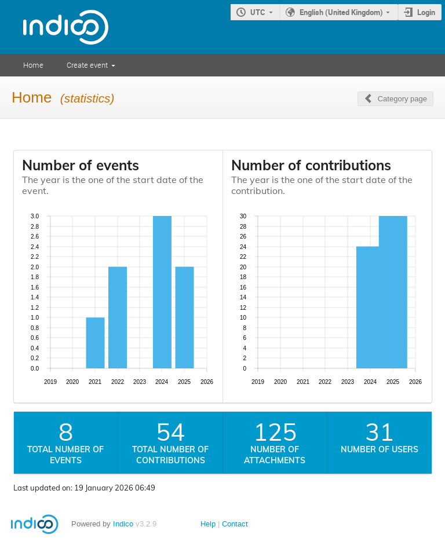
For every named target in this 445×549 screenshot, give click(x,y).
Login (426, 12)
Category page (402, 98)
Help (208, 524)
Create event (87, 65)
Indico (123, 524)
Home (33, 65)
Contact (235, 524)
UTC (257, 12)
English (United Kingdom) (341, 12)
